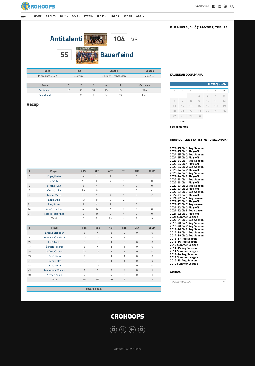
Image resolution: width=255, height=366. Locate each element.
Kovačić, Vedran (54, 209)
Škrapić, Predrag (54, 247)
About (50, 16)
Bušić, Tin (54, 181)
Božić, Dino (54, 200)
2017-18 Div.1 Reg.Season (187, 232)
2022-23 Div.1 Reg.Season (187, 179)
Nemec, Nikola (54, 275)
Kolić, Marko (54, 242)
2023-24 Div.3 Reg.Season (187, 173)
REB (97, 171)
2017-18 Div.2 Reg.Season (187, 235)
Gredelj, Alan (54, 261)
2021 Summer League (184, 217)
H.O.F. (100, 16)
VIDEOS (114, 16)
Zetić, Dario (55, 256)
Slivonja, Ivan (54, 186)
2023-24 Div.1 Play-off (184, 164)
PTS (83, 171)
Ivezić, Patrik (54, 265)
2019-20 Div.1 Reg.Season (187, 223)
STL (124, 171)
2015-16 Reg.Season (183, 241)
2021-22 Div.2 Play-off (184, 207)
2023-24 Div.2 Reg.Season (187, 167)
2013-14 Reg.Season (183, 254)
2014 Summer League (184, 251)
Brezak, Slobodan (54, 233)
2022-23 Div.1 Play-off (184, 182)
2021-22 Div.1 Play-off (184, 201)
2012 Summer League (184, 263)
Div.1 (63, 16)
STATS (88, 16)
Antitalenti (44, 90)
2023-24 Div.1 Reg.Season (187, 160)
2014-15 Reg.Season (183, 248)
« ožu (182, 121)
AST (110, 171)
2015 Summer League (184, 245)
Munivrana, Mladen (54, 270)
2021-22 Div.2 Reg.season (186, 204)
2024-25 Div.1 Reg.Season (187, 148)
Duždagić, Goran (54, 251)
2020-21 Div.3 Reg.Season (187, 220)
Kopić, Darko (54, 176)
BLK (136, 171)
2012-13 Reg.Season (183, 260)
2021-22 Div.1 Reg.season (186, 198)
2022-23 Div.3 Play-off (184, 195)
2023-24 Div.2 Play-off (184, 170)
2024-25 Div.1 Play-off (184, 151)
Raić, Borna (54, 204)
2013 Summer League (184, 257)
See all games (179, 126)
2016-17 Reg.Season (183, 238)
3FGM (152, 171)
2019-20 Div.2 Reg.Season (187, 226)
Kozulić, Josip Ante (54, 214)
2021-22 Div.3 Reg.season (186, 210)
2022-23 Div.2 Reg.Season (187, 185)
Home (38, 16)
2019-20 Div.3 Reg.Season (187, 229)
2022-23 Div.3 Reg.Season (187, 192)
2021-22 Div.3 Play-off (184, 213)
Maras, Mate (54, 195)
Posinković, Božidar (54, 237)
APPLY (140, 16)
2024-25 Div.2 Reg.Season (187, 154)
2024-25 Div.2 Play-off (184, 157)
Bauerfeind (45, 95)
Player (54, 171)
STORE (127, 16)
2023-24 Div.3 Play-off (184, 176)
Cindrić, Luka (54, 190)
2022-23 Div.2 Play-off (184, 188)
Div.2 (75, 16)
